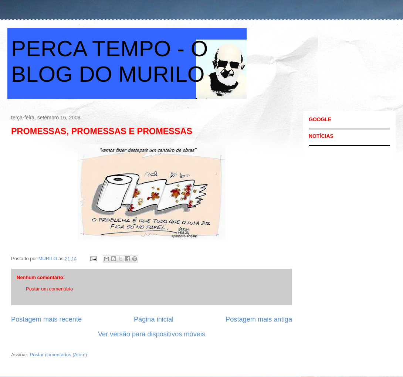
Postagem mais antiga (259, 319)
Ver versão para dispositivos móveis (151, 334)
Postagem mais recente (46, 319)
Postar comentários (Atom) (58, 354)
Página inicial (153, 319)
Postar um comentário (49, 289)
